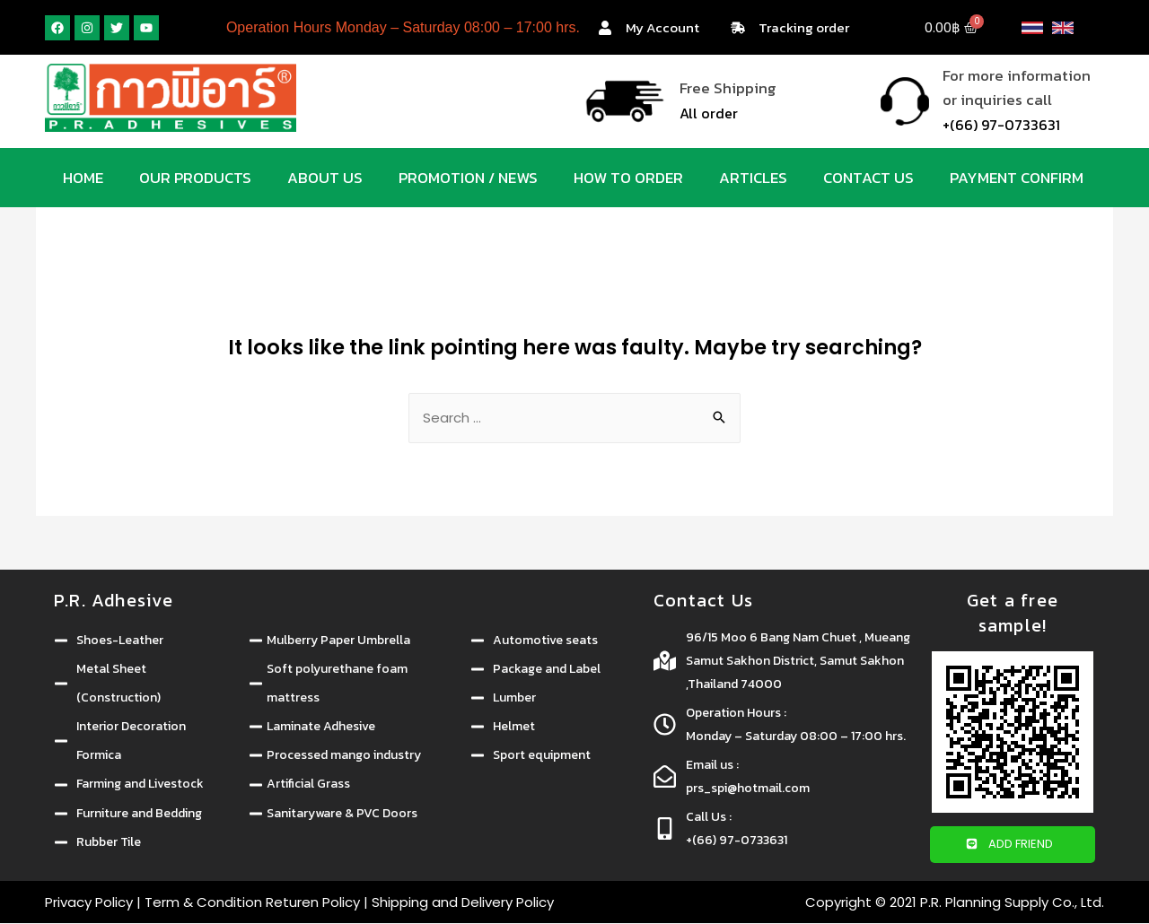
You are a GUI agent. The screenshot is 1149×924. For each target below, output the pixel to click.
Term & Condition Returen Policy (252, 902)
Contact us (868, 177)
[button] (1012, 845)
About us (325, 177)
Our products (195, 177)
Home (83, 177)
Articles (753, 177)
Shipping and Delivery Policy (463, 902)
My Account (662, 27)
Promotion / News (468, 177)
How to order (628, 177)
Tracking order (804, 27)
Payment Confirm (1016, 177)
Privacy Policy (89, 902)
